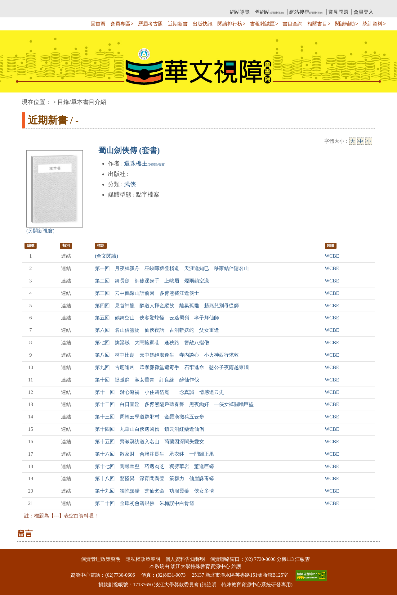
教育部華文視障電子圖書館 (76, 4)
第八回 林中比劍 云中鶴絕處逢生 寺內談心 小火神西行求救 (167, 355)
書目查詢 (292, 23)
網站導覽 (240, 12)
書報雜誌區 (262, 23)
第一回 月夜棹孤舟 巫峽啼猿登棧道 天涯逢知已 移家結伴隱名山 (172, 268)
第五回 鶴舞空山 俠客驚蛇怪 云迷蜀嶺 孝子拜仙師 (157, 317)
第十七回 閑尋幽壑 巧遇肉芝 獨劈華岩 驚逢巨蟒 (154, 466)
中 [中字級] (360, 141)
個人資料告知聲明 (185, 559)
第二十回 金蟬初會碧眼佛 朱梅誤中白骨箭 (144, 503)
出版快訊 (202, 23)
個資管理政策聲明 (101, 559)
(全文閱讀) (106, 256)
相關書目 (317, 23)
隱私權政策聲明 (143, 559)
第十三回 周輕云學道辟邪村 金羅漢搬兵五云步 (149, 416)
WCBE (332, 256)
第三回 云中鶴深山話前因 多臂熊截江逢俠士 (147, 293)
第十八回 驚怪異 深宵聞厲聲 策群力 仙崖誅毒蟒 (154, 478)
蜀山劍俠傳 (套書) (129, 150)
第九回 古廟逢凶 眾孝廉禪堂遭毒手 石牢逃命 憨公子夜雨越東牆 (172, 367)
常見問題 (338, 12)
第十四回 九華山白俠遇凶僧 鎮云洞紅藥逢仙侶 (149, 429)
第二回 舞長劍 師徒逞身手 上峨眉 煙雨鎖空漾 (152, 280)
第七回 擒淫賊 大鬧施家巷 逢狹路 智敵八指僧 (152, 342)
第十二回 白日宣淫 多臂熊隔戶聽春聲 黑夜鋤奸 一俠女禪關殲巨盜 (174, 404)
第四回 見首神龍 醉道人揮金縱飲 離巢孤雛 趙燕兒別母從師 (167, 305)
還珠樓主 (144, 163)
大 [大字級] (352, 141)
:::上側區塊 (34, 4)
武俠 (130, 184)
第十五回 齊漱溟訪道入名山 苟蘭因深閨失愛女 (149, 441)
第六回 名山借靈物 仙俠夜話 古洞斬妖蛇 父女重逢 (157, 330)
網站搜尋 (306, 12)
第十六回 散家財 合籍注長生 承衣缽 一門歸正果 (154, 454)
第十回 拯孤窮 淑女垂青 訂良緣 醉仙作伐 (147, 379)
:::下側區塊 (12, 545)
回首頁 (98, 23)
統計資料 (372, 23)
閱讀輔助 (345, 23)
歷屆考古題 (150, 23)
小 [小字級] (368, 141)
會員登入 (363, 12)
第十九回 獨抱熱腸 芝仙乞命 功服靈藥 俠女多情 (154, 491)
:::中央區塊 (12, 98)
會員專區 (120, 23)
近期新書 (178, 23)
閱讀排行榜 (229, 23)
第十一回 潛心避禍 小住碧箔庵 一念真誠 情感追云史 (159, 392)
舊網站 (269, 12)
